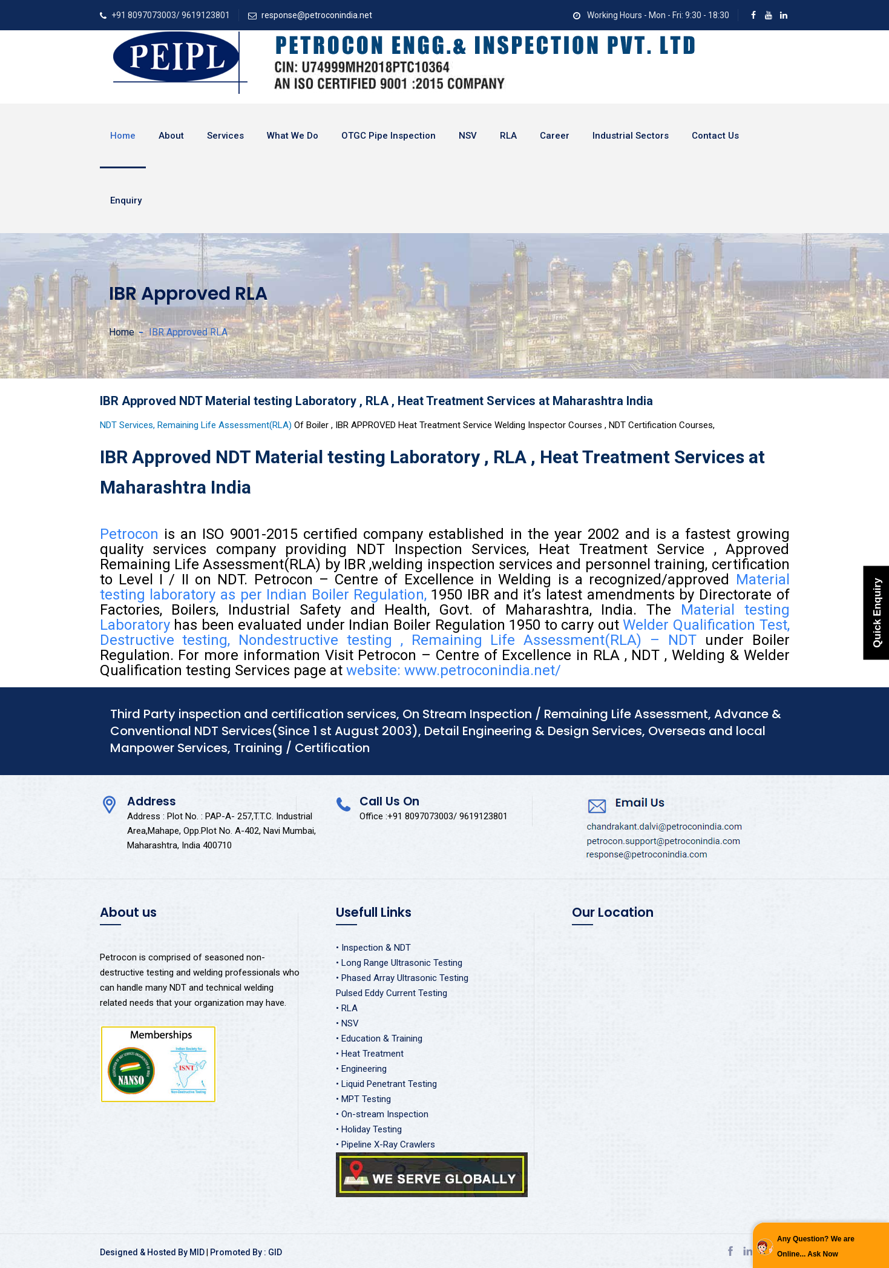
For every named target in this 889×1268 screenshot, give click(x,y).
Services (225, 135)
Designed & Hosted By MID (152, 1252)
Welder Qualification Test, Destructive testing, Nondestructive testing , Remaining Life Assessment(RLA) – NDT (445, 632)
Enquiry (126, 200)
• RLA (347, 1008)
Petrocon (132, 534)
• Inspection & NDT (373, 947)
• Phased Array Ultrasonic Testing (402, 977)
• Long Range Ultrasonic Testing (399, 962)
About (171, 135)
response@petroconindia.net (316, 15)
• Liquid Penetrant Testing (386, 1083)
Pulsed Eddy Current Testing (391, 993)
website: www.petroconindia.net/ (453, 670)
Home (123, 135)
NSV (468, 135)
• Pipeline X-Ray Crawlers (385, 1144)
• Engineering (361, 1068)
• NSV (347, 1023)
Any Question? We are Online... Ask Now (816, 1246)
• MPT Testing (363, 1099)
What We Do (292, 135)
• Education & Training (379, 1038)
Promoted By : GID (246, 1252)
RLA (508, 135)
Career (554, 135)
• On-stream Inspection (382, 1114)
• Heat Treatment (370, 1053)
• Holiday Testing (369, 1129)
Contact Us (715, 135)
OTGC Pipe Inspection (388, 135)
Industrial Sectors (630, 135)
